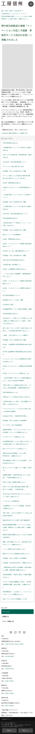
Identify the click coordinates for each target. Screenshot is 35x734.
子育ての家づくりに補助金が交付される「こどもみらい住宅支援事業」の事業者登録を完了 (17, 386)
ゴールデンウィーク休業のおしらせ (13, 437)
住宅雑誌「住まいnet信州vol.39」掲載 (14, 340)
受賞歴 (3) (5, 616)
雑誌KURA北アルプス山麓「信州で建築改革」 (17, 520)
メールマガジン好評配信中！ (11, 501)
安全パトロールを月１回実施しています (15, 599)
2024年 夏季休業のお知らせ (12, 239)
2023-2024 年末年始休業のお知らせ (14, 260)
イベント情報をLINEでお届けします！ (14, 549)
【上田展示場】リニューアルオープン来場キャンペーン (17, 196)
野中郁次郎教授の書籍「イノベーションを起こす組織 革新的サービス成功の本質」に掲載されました (17, 527)
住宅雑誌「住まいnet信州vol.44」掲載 (14, 202)
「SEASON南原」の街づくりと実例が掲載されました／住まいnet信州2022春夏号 (17, 379)
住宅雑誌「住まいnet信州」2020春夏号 (15, 420)
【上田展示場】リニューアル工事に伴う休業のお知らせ (17, 208)
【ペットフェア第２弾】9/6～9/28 (13, 166)
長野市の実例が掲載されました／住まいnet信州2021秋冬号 (17, 536)
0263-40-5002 (9, 668)
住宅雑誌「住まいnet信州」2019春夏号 (15, 558)
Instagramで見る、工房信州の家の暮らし (15, 416)
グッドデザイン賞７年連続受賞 (12, 425)
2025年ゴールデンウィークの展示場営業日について (17, 189)
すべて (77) (6, 612)
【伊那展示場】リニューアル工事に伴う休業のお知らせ (17, 149)
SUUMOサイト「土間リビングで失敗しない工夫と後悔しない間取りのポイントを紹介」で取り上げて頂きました (17, 320)
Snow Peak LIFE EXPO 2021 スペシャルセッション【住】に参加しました (17, 495)
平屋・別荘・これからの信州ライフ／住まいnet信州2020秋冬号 (17, 514)
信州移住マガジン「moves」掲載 (13, 300)
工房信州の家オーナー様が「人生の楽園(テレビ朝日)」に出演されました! (17, 403)
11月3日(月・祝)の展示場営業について (14, 162)
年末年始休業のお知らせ (10, 143)
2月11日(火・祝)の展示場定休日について (15, 213)
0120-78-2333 (9, 644)
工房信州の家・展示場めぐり (11, 264)
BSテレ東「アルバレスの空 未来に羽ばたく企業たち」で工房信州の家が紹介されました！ (17, 329)
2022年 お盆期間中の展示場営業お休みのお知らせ (17, 346)
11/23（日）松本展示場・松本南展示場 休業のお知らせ (17, 156)
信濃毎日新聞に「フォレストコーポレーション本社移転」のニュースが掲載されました (17, 431)
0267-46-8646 (9, 705)
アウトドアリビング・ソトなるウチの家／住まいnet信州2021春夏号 (17, 410)
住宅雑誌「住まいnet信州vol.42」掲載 (14, 255)
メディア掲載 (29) (8, 621)
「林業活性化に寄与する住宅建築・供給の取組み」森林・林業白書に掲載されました (17, 569)
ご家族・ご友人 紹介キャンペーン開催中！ (16, 335)
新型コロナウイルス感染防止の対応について (16, 553)
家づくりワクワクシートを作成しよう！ (15, 448)
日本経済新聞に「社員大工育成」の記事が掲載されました (17, 576)
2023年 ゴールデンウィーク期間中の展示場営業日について (17, 282)
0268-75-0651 (9, 681)
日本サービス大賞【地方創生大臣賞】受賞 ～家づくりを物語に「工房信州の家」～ (17, 488)
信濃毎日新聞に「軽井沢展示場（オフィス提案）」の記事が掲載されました (16, 476)
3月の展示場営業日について (11, 295)
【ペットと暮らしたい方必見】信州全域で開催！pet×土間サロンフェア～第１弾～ (16, 177)
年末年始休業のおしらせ (10, 392)
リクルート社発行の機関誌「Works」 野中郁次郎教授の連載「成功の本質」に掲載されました (17, 584)
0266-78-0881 (9, 693)
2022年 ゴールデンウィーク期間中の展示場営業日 (17, 367)
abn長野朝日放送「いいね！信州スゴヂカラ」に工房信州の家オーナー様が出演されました (17, 443)
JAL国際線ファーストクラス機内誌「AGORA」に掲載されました (17, 507)
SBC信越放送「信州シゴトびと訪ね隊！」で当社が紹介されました (17, 462)
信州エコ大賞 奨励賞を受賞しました (14, 482)
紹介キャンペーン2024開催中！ (12, 234)
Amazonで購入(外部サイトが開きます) (15, 133)
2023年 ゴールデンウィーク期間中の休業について (17, 289)
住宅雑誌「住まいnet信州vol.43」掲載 (14, 230)
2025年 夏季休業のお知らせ (12, 183)
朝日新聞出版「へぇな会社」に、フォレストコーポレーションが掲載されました (17, 593)
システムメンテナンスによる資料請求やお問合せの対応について (17, 360)
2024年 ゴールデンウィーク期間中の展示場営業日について (17, 245)
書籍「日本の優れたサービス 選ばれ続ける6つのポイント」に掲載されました (17, 543)
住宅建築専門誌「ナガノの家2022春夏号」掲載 (17, 309)
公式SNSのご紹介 (8, 304)
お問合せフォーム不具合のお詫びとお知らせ (16, 397)
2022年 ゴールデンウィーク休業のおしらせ (16, 373)
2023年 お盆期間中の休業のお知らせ (14, 269)
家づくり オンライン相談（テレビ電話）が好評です (17, 469)
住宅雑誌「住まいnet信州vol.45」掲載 (14, 171)
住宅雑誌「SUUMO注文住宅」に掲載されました (17, 563)
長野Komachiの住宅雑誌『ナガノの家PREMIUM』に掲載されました (14, 454)
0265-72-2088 (19, 644)
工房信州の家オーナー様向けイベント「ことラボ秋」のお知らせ (17, 224)
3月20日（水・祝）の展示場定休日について (16, 251)
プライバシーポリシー (18, 724)
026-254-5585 (9, 656)
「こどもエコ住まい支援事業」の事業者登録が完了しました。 (17, 275)
